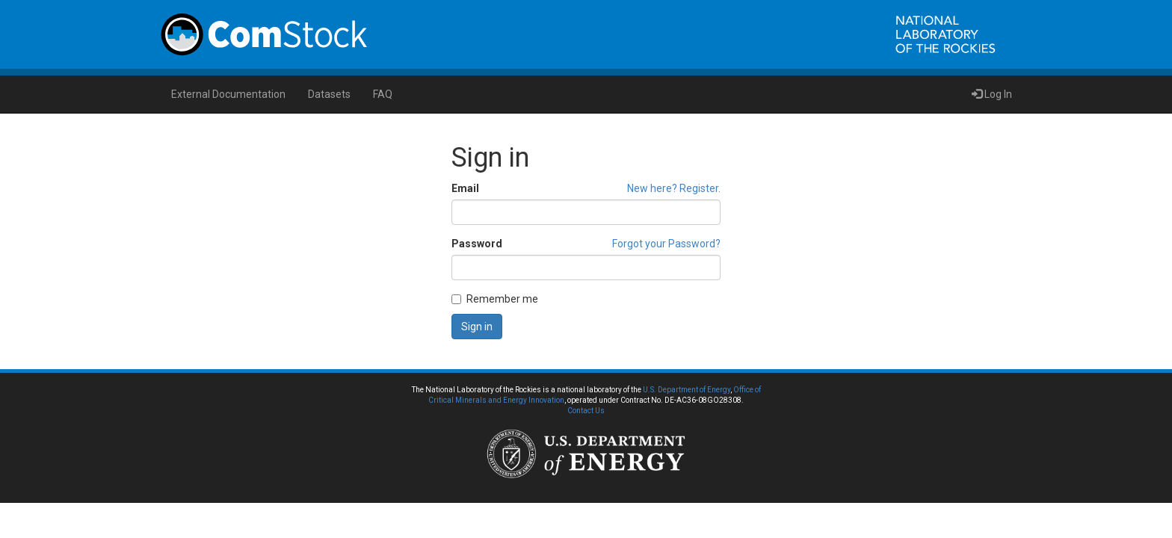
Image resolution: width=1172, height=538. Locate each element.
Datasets (329, 94)
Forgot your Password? (666, 244)
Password (476, 244)
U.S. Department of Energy (686, 390)
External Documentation (228, 94)
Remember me (494, 299)
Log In (992, 94)
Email (465, 188)
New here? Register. (674, 188)
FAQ (382, 94)
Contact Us (586, 410)
